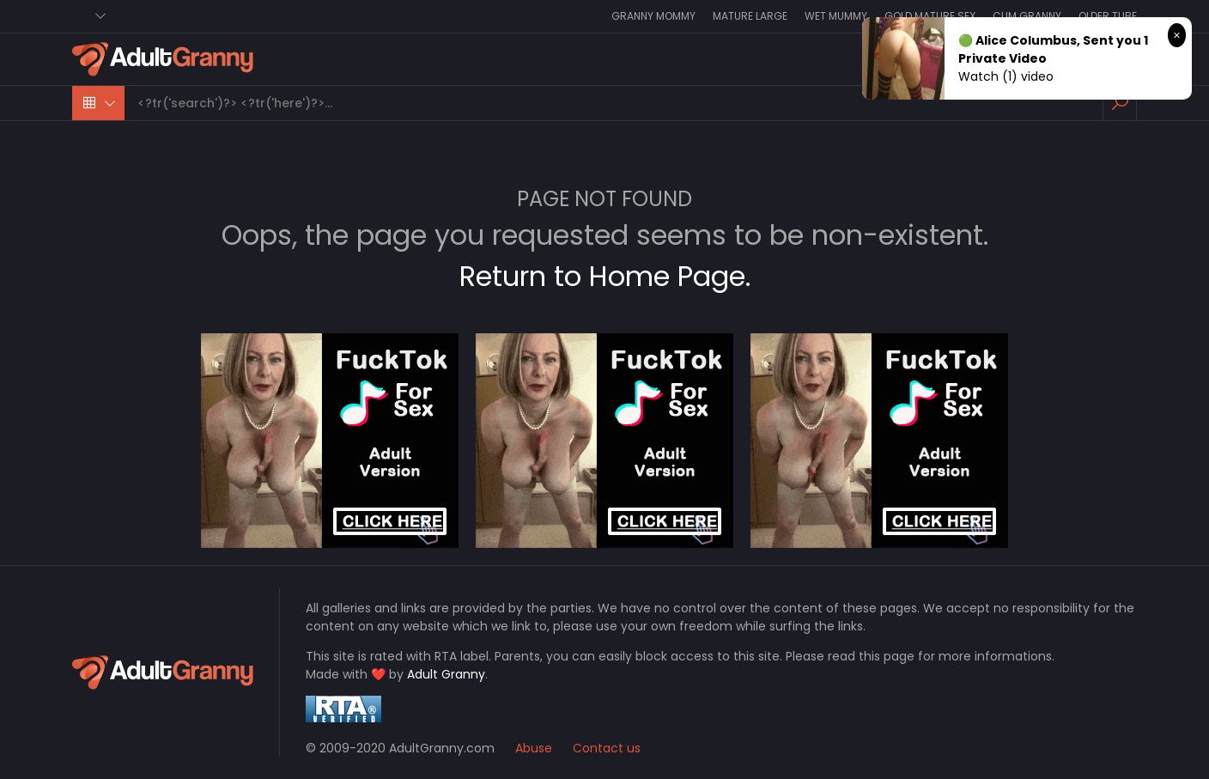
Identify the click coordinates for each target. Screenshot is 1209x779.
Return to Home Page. (604, 276)
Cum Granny (1027, 16)
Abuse (533, 748)
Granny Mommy (653, 16)
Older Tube (1107, 16)
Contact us (607, 748)
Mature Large (750, 16)
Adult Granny (446, 674)
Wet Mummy (836, 16)
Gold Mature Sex (929, 16)
